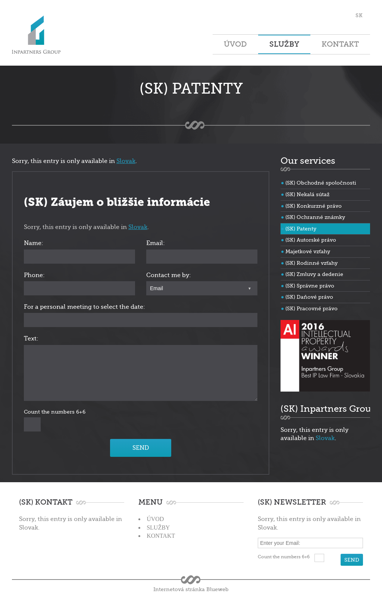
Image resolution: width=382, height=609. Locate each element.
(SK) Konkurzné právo (313, 206)
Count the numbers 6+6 (54, 412)
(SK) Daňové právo (309, 297)
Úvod (235, 44)
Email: (155, 243)
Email (156, 288)
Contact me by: (168, 275)
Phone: (34, 275)
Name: (33, 243)
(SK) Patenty (300, 229)
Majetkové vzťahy (307, 251)
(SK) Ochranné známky (315, 217)
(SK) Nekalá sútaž (307, 194)
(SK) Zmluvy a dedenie (314, 274)
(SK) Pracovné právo (311, 308)
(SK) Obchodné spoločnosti (320, 183)
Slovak (125, 161)
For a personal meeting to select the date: (84, 307)
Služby (284, 44)
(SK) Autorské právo (310, 240)
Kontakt (340, 44)
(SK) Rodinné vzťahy (311, 263)
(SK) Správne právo (309, 286)
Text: (31, 338)
